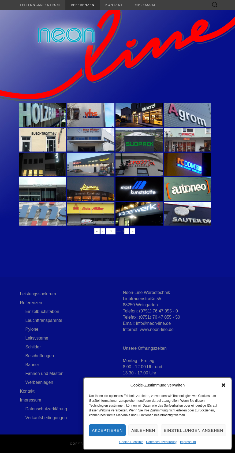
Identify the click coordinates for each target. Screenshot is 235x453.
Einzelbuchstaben (42, 311)
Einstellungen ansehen (193, 430)
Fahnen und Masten (44, 373)
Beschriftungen (39, 355)
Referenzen (83, 4)
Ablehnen (143, 430)
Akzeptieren (107, 430)
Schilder (33, 347)
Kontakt (114, 4)
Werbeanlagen (39, 382)
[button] (223, 385)
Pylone (32, 329)
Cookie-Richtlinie (131, 442)
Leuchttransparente (43, 320)
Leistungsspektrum (40, 4)
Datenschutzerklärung (161, 442)
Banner (32, 364)
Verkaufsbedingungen (46, 417)
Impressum (188, 442)
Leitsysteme (36, 338)
